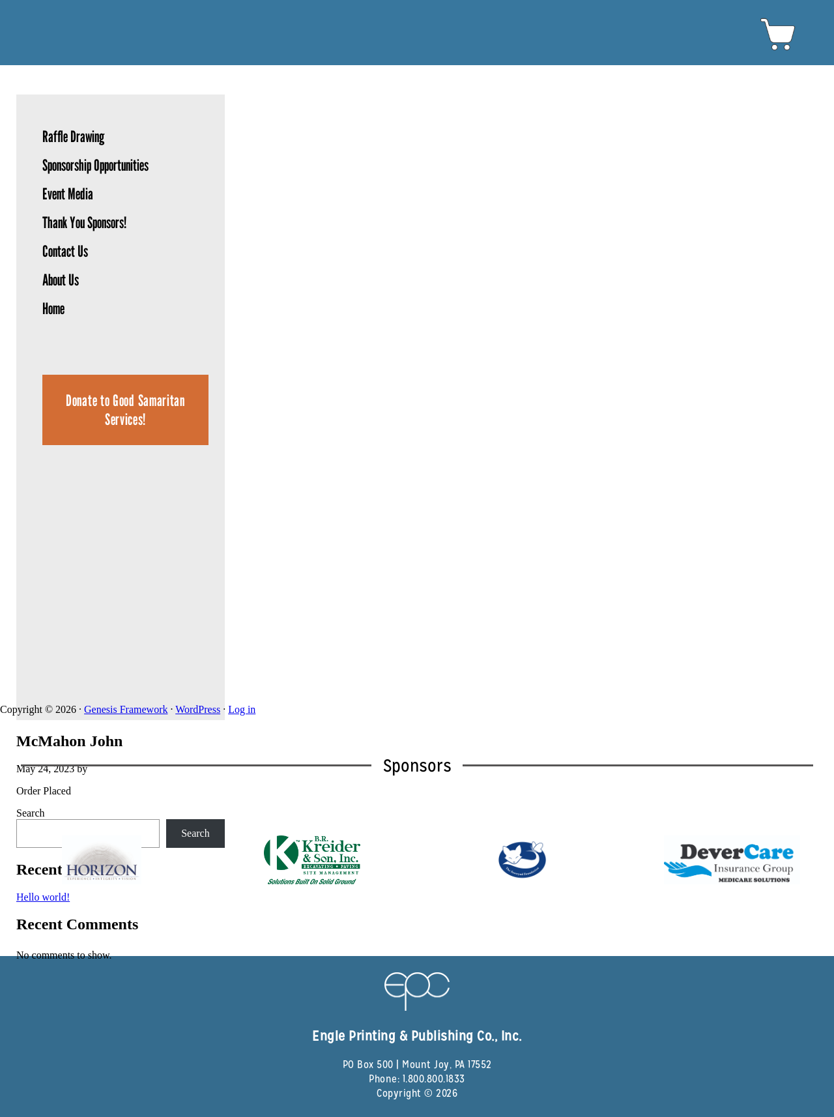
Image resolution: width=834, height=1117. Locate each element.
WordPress (197, 709)
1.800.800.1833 (434, 1079)
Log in (241, 709)
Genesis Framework (125, 709)
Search (30, 813)
